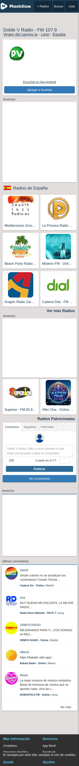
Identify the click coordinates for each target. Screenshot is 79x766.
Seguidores (30, 427)
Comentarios (12, 427)
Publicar (39, 469)
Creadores (10, 745)
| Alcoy (42, 613)
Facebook (49, 752)
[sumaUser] (64, 461)
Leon (45, 34)
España (59, 34)
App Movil (49, 745)
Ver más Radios (61, 311)
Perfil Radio (47, 427)
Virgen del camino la (20, 34)
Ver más (65, 707)
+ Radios (43, 6)
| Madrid (37, 585)
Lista (71, 6)
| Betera (37, 663)
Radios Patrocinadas (56, 419)
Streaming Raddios (15, 752)
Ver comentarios (39, 478)
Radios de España (30, 188)
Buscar (58, 6)
